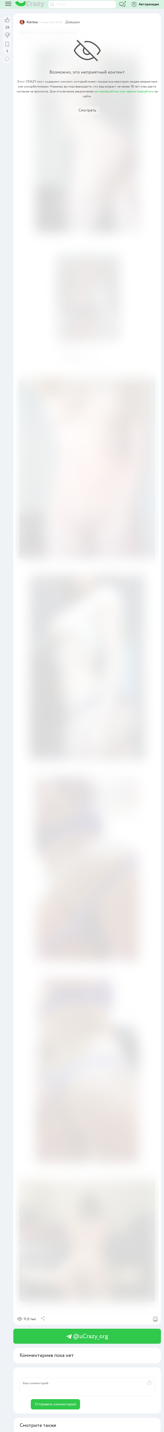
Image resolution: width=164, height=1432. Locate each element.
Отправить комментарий (55, 1404)
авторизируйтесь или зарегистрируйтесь (124, 91)
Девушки (72, 22)
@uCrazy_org (87, 1336)
